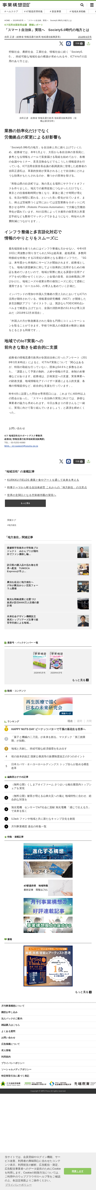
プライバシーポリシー (13, 1149)
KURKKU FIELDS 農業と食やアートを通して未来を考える (43, 480)
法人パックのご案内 (11, 1105)
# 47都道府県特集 (33, 11)
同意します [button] (77, 1171)
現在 (70, 807)
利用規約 (6, 1143)
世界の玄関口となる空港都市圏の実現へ (31, 495)
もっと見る (25, 503)
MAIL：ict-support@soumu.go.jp (21, 446)
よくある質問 (8, 1117)
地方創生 (13, 525)
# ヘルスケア (11, 11)
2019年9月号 (85, 37)
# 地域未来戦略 (78, 11)
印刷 (79, 43)
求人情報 (6, 1137)
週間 (79, 807)
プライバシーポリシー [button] (18, 1184)
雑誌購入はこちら (10, 1111)
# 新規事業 (55, 11)
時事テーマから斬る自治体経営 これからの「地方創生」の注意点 (47, 487)
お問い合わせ (8, 1124)
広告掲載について (10, 1130)
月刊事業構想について (13, 1092)
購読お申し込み (9, 1098)
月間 (89, 807)
